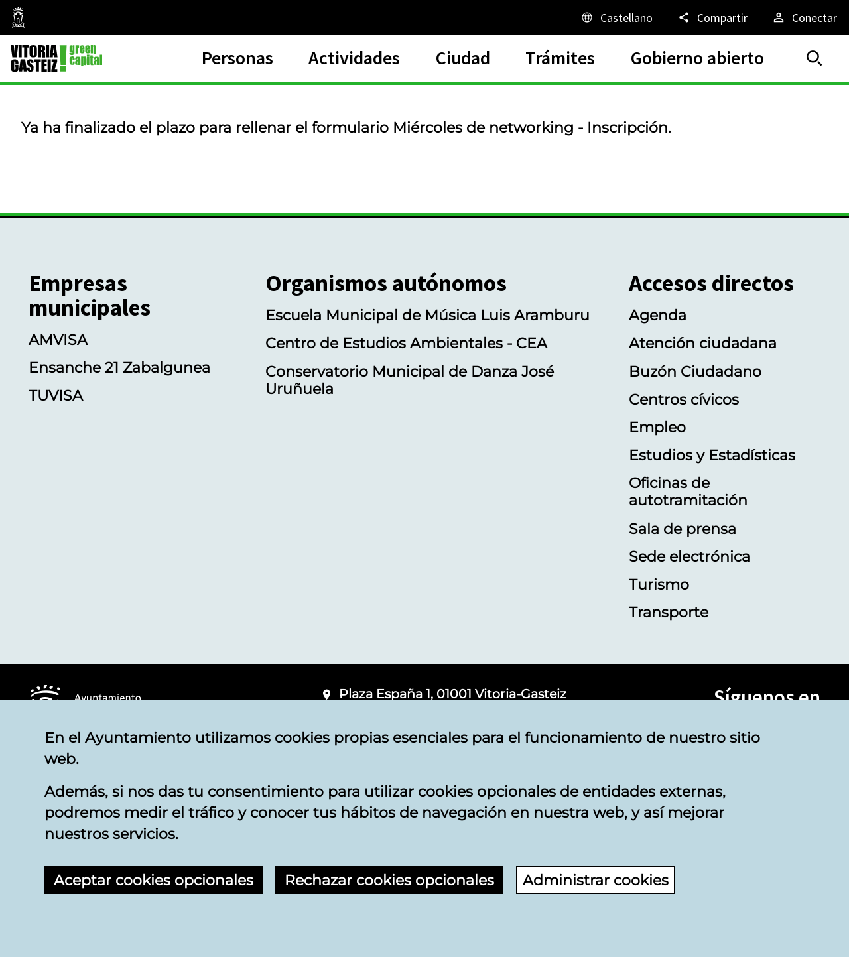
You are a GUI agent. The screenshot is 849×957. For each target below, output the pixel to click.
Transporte (668, 612)
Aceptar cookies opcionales (153, 880)
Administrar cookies (596, 880)
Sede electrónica (689, 556)
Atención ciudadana (703, 342)
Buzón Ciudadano (695, 371)
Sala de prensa (682, 528)
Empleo (657, 427)
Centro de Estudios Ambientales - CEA (406, 342)
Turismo (659, 584)
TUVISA (56, 395)
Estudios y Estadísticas (712, 455)
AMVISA (58, 339)
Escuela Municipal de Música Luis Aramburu (427, 315)
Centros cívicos (684, 399)
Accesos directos (711, 283)
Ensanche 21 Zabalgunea (119, 367)
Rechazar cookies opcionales (389, 880)
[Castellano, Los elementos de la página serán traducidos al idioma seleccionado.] (616, 17)
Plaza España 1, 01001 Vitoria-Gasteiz (452, 694)
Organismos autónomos (386, 283)
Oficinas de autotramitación (688, 491)
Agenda (657, 315)
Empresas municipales (90, 295)
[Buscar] (814, 58)
